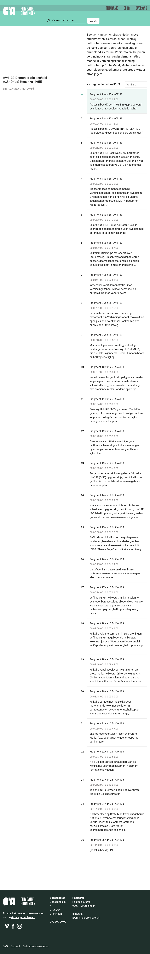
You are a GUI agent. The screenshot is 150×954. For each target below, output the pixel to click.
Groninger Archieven (23, 917)
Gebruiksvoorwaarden (35, 946)
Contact (15, 946)
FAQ (5, 946)
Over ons (141, 8)
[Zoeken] (68, 20)
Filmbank (112, 8)
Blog (127, 8)
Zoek (93, 20)
